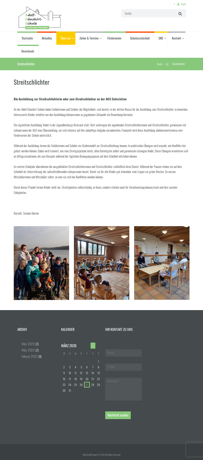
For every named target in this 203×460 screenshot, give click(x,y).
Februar (29, 355)
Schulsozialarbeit (140, 37)
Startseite (27, 37)
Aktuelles (47, 37)
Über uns (66, 37)
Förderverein (114, 37)
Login (184, 4)
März (27, 343)
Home (159, 63)
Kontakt (176, 37)
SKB (160, 37)
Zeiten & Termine (88, 37)
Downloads (27, 50)
